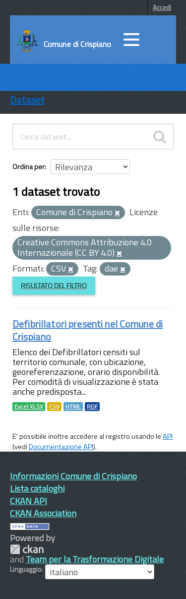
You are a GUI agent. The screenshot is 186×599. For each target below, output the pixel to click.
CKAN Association (43, 513)
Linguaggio (25, 569)
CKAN (27, 549)
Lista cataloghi (37, 488)
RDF (92, 406)
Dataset (27, 99)
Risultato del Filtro (54, 285)
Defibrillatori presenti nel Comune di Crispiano (87, 330)
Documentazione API (61, 446)
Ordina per (28, 166)
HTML (73, 406)
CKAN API (28, 500)
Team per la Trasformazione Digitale (95, 559)
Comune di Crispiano (77, 44)
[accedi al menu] (131, 39)
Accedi (162, 7)
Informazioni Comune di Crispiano (73, 476)
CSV (54, 406)
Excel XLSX (28, 406)
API (168, 436)
